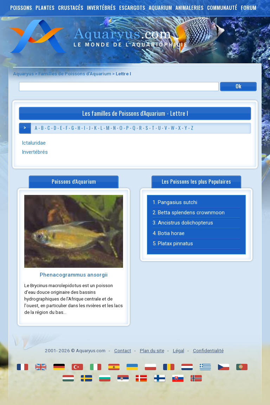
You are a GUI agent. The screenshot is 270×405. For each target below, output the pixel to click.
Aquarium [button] (160, 7)
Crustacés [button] (70, 7)
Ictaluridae (34, 143)
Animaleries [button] (189, 7)
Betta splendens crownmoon (191, 212)
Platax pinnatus (175, 243)
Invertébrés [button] (101, 7)
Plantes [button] (45, 7)
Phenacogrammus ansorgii (74, 275)
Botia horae (171, 233)
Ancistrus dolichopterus (185, 223)
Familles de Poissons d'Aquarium (74, 73)
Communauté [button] (222, 7)
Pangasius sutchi (177, 202)
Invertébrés (35, 152)
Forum (248, 7)
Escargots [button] (132, 7)
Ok (239, 86)
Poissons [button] (21, 7)
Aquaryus (23, 73)
